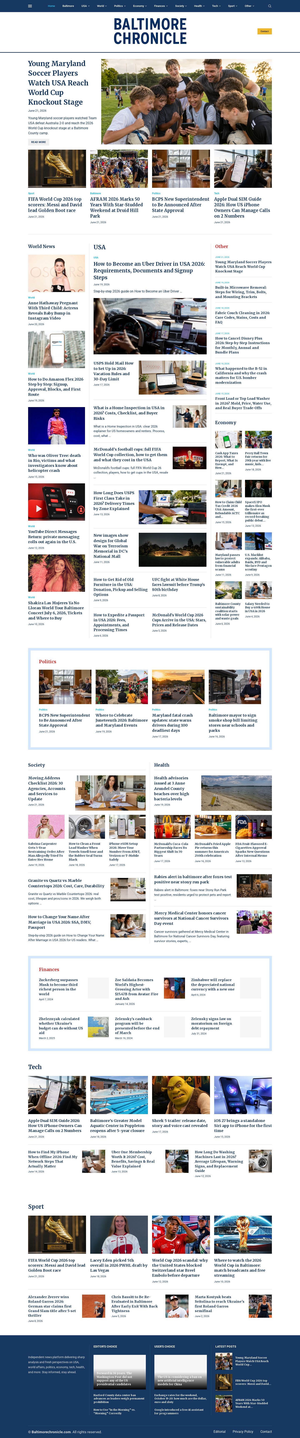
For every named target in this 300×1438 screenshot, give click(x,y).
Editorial (220, 1432)
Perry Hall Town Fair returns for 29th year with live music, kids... (258, 458)
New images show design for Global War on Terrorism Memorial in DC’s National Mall (111, 546)
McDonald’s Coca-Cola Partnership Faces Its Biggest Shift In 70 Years (171, 850)
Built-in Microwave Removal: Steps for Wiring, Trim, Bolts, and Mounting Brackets (241, 292)
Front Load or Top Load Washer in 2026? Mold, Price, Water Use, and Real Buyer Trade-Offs (243, 403)
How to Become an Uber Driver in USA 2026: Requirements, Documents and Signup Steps (149, 271)
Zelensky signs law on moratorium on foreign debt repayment (211, 1023)
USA (84, 6)
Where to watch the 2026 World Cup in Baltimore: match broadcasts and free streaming (239, 1268)
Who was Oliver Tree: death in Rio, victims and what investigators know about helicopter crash (54, 463)
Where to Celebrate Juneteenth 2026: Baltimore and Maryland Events (122, 720)
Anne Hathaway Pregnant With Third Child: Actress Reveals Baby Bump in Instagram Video (53, 311)
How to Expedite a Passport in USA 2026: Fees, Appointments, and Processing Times (119, 622)
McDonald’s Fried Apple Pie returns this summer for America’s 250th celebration (213, 850)
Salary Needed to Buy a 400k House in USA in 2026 (257, 607)
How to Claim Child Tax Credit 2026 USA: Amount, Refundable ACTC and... (228, 509)
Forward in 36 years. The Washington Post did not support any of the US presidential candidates (114, 1379)
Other (248, 6)
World (100, 6)
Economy (138, 6)
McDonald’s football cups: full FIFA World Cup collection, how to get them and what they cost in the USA (130, 454)
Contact (265, 31)
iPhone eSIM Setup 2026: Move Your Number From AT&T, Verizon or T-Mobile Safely (124, 851)
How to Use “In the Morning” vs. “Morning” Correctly (114, 1411)
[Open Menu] (30, 6)
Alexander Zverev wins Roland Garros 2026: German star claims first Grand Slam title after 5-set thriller (52, 1306)
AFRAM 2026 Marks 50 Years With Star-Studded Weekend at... (251, 1403)
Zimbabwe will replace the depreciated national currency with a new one (213, 984)
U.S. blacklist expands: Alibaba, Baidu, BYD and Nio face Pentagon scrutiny (258, 562)
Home (51, 6)
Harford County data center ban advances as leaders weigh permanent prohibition (119, 1399)
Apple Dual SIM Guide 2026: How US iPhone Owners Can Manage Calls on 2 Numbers (55, 1125)
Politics (118, 6)
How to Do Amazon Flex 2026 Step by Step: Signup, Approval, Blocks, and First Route (55, 387)
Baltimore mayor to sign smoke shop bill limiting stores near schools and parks (233, 723)
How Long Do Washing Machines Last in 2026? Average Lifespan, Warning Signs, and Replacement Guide (219, 1161)
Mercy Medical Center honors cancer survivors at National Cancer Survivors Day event (191, 918)
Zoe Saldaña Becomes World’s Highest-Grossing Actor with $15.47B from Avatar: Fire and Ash (136, 989)
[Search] (270, 6)
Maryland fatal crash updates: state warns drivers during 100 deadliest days (172, 723)
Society (179, 6)
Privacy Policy (243, 1432)
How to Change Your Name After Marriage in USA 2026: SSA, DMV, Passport (59, 922)
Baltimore (68, 6)
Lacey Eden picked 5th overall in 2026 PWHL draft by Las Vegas (119, 1265)
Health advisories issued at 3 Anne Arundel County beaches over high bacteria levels (171, 788)
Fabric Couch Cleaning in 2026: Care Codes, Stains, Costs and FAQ (242, 317)
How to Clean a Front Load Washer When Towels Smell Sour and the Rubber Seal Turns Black (86, 851)
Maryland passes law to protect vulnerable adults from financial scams (227, 562)
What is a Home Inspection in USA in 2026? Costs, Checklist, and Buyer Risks (129, 413)
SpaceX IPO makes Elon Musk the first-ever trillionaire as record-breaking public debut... (257, 511)
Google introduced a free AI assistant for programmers (179, 1411)
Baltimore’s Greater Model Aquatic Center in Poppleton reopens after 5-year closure (117, 1125)
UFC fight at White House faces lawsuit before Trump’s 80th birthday (178, 584)
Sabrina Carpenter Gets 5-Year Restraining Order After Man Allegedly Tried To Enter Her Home (46, 851)
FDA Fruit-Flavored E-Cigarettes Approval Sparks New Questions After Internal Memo (252, 850)
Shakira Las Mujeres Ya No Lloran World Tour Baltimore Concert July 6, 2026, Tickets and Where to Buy (56, 611)
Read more (38, 142)
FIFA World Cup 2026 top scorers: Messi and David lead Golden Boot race (55, 205)
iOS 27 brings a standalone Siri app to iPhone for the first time (243, 1125)
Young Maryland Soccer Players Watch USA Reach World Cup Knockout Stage (58, 83)
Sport (231, 6)
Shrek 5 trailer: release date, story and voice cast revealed (180, 1123)
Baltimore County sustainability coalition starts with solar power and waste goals (228, 611)
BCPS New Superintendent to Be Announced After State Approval (180, 205)
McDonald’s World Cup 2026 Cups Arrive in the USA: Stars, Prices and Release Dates (179, 620)
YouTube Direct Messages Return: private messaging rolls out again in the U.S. (53, 536)
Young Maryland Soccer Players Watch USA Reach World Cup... (252, 1361)
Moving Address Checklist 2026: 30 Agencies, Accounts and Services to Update (46, 788)
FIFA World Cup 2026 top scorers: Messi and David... (253, 1382)
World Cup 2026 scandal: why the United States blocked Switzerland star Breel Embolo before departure (180, 1268)
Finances (159, 6)
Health (198, 6)
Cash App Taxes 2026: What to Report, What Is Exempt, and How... (226, 460)
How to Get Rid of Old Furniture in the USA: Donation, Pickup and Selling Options (121, 587)
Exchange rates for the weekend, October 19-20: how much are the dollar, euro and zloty (180, 1399)
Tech (215, 6)
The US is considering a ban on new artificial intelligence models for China (180, 1380)
